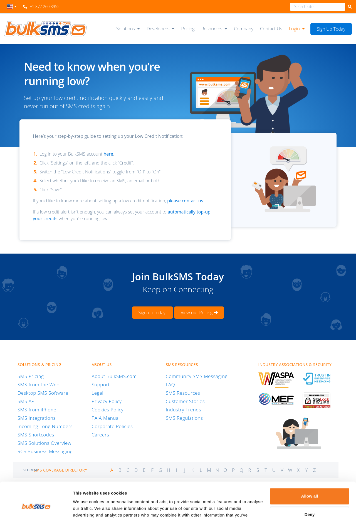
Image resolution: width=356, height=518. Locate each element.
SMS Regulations (184, 418)
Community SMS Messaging (197, 376)
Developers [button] (158, 28)
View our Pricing (199, 313)
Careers (100, 434)
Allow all (309, 466)
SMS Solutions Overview (44, 443)
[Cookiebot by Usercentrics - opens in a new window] (36, 507)
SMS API (27, 401)
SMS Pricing (31, 376)
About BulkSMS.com (114, 376)
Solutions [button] (125, 28)
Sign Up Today (331, 29)
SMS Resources (183, 393)
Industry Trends (183, 409)
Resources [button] (211, 28)
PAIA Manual (106, 418)
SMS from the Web (39, 384)
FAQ (170, 384)
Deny (310, 484)
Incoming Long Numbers (45, 426)
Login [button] (294, 28)
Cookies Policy (107, 409)
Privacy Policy (107, 401)
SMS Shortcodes (36, 434)
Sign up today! (152, 313)
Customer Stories (185, 401)
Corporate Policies (112, 426)
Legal (97, 393)
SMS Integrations (37, 418)
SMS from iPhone (37, 409)
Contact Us (271, 28)
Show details (86, 507)
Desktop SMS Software (43, 393)
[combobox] (11, 8)
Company (243, 28)
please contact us (185, 201)
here (108, 154)
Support (101, 384)
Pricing (187, 28)
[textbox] (11, 6)
